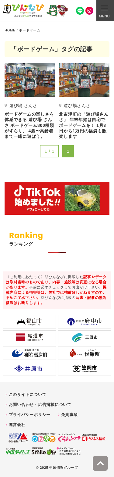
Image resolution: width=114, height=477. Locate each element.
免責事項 (69, 414)
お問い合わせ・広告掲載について (40, 404)
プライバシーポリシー (30, 414)
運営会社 (17, 424)
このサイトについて (28, 394)
